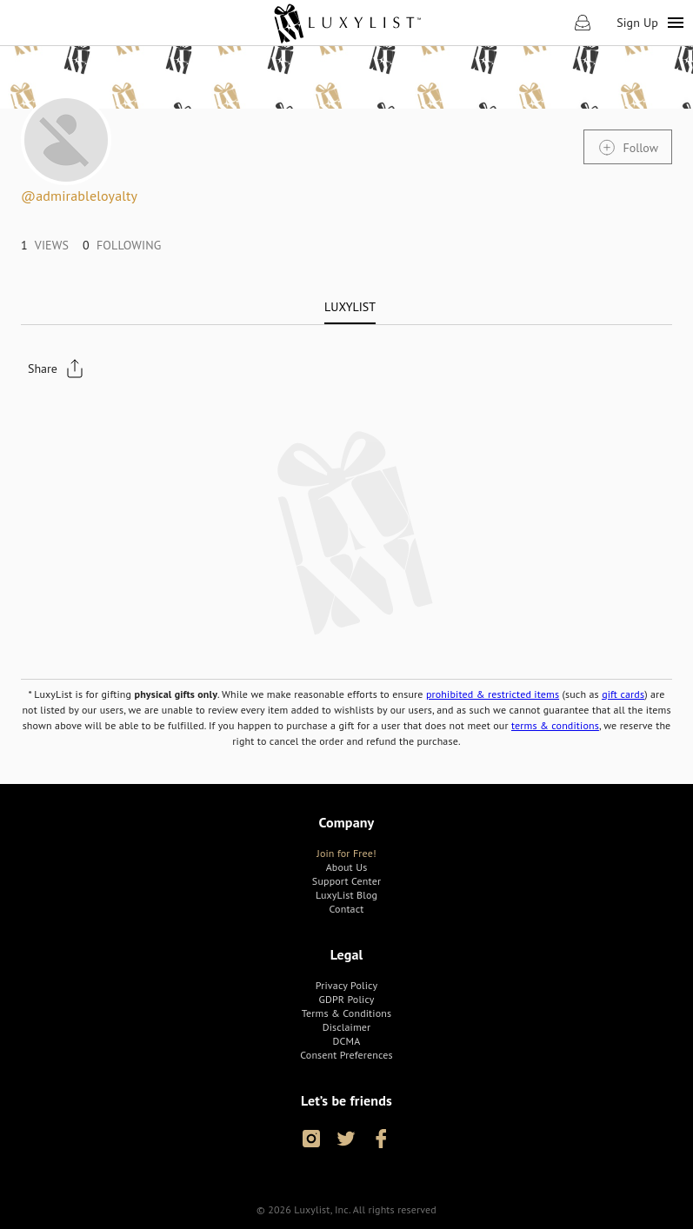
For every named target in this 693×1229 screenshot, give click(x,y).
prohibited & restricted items (492, 694)
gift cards (623, 694)
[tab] (350, 306)
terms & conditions (555, 725)
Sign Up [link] (637, 22)
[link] (346, 22)
